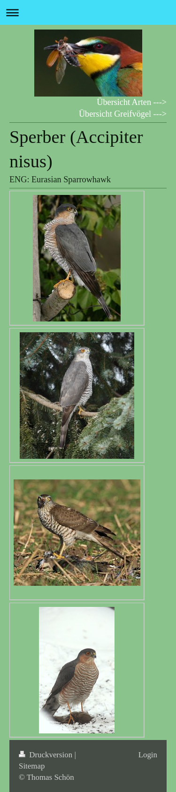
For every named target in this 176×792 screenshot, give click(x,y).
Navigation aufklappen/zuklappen (88, 12)
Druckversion (46, 754)
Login (147, 754)
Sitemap (32, 766)
